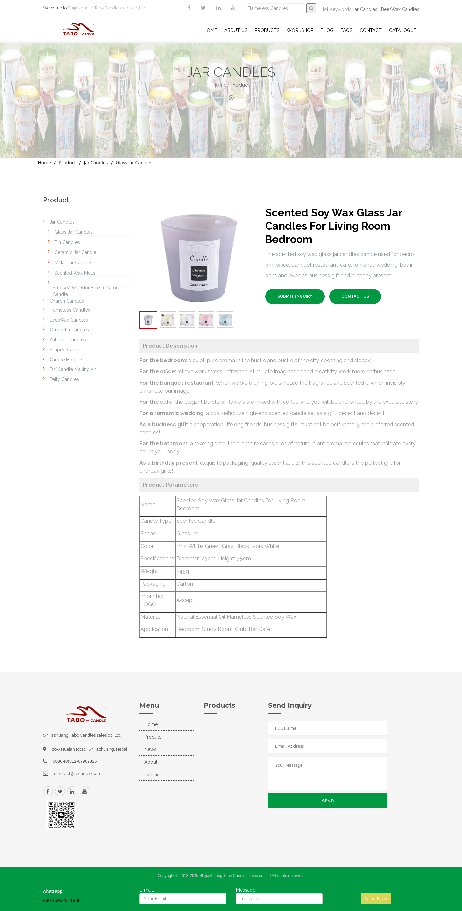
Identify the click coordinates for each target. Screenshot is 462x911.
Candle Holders (66, 359)
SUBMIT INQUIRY (294, 296)
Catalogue (402, 30)
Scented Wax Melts (74, 273)
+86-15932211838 (62, 900)
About (150, 762)
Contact (371, 30)
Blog (327, 30)
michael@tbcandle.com (78, 773)
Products (267, 30)
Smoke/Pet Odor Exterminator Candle (85, 291)
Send (328, 800)
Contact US (355, 296)
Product (67, 162)
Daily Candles (64, 379)
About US (235, 30)
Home (210, 30)
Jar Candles (364, 9)
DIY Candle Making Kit (73, 369)
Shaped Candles (67, 349)
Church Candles (67, 301)
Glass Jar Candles (134, 162)
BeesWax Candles (400, 9)
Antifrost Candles (68, 339)
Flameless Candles (70, 310)
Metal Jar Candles (73, 262)
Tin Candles (67, 242)
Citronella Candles (69, 329)
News (150, 749)
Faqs (346, 30)
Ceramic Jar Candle (75, 252)
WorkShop (300, 30)
